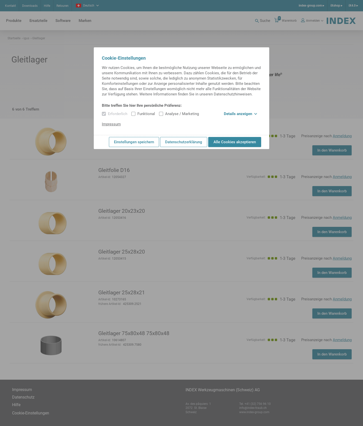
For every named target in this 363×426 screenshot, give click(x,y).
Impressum (111, 124)
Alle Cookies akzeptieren (235, 142)
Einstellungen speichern (134, 142)
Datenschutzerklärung (183, 142)
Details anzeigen (240, 114)
